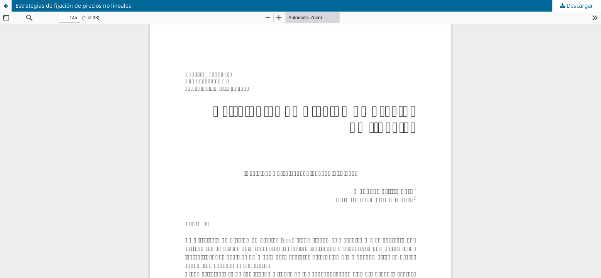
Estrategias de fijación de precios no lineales (73, 5)
